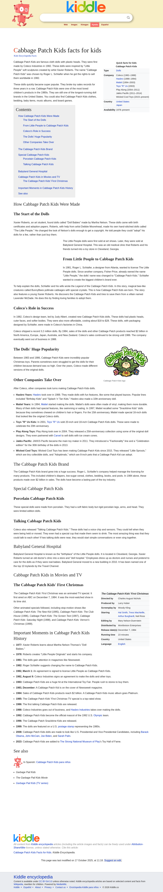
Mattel (119, 82)
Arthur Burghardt (126, 616)
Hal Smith (123, 612)
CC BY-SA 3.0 (45, 881)
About (38, 887)
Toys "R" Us (122, 86)
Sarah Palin (64, 736)
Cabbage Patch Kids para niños (53, 762)
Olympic (97, 715)
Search (128, 17)
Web (66, 25)
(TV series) (32, 783)
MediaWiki (61, 884)
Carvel (57, 435)
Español (105, 25)
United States (122, 101)
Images (74, 25)
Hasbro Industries (80, 709)
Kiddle (17, 887)
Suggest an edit (112, 860)
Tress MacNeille (136, 612)
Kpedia (95, 25)
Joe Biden (46, 736)
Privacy (48, 887)
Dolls (118, 70)
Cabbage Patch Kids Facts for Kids (32, 852)
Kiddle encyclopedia (42, 844)
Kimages (84, 25)
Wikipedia (18, 884)
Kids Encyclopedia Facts (25, 56)
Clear (122, 17)
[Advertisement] (81, 36)
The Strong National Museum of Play (80, 741)
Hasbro (119, 79)
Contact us (60, 887)
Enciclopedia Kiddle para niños (84, 887)
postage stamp (66, 726)
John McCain (32, 736)
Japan (119, 105)
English (121, 644)
